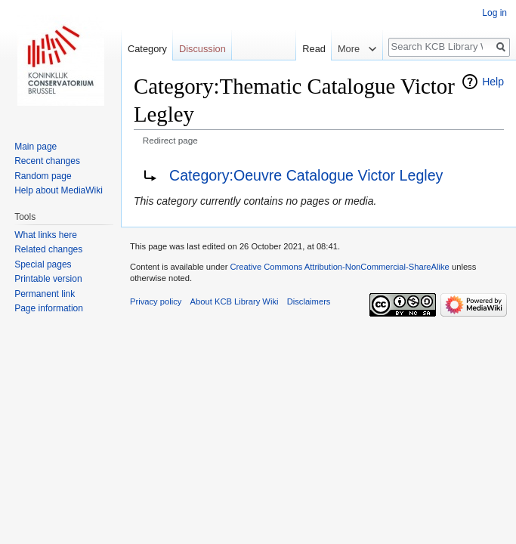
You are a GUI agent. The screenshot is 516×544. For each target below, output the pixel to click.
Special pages (42, 264)
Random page (42, 176)
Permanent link (44, 294)
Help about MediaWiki (58, 190)
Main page (35, 146)
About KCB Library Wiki (234, 301)
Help (493, 82)
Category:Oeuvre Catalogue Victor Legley (306, 175)
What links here (45, 235)
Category (147, 48)
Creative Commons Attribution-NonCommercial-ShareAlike (339, 266)
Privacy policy (155, 301)
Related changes (48, 249)
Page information (48, 308)
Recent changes (47, 161)
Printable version (48, 279)
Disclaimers (309, 301)
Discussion (202, 48)
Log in (494, 13)
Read (311, 48)
